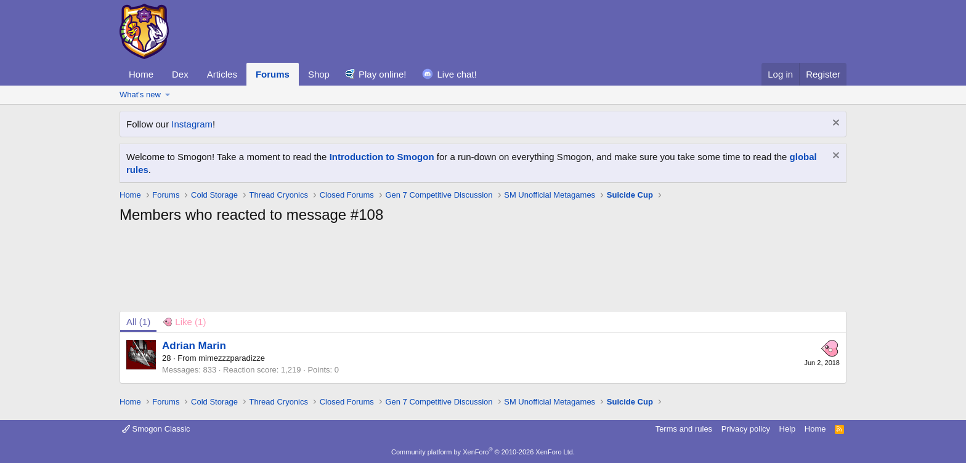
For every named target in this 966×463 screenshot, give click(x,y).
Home (141, 74)
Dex (180, 74)
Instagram (192, 124)
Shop (319, 74)
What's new (140, 94)
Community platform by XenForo (483, 452)
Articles (222, 74)
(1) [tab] (138, 321)
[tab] (184, 322)
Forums (273, 74)
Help (787, 428)
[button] (167, 95)
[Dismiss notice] (834, 124)
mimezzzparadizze (231, 358)
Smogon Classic (156, 428)
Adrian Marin (194, 346)
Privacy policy (745, 428)
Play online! (383, 74)
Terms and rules (684, 428)
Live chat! (457, 74)
